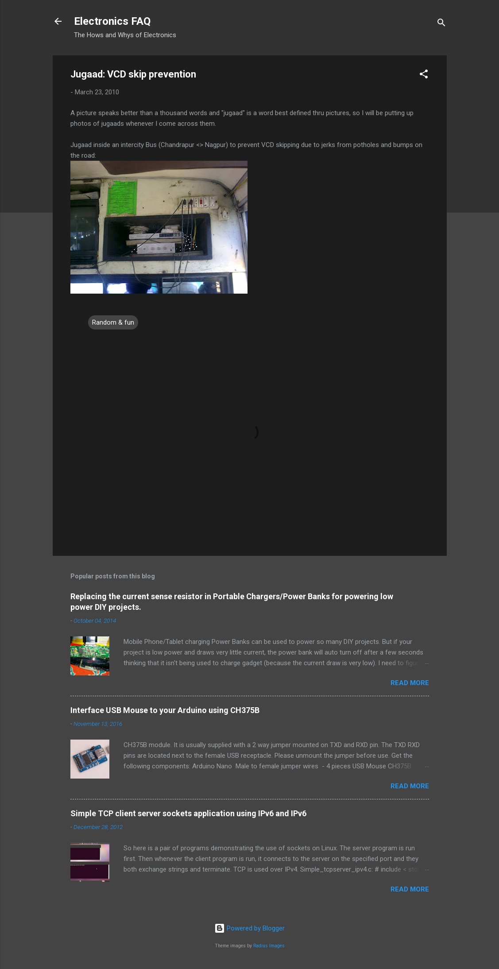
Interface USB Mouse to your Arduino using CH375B (164, 710)
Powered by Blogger (249, 928)
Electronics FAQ (112, 21)
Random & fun (113, 322)
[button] (423, 75)
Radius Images (269, 946)
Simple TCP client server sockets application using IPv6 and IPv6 (188, 813)
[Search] (441, 24)
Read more (410, 683)
